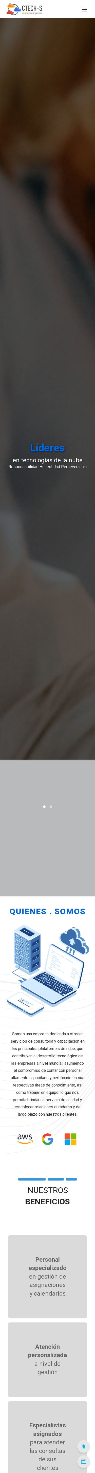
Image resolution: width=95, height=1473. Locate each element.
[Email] (83, 1461)
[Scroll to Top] (83, 1446)
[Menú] (84, 9)
